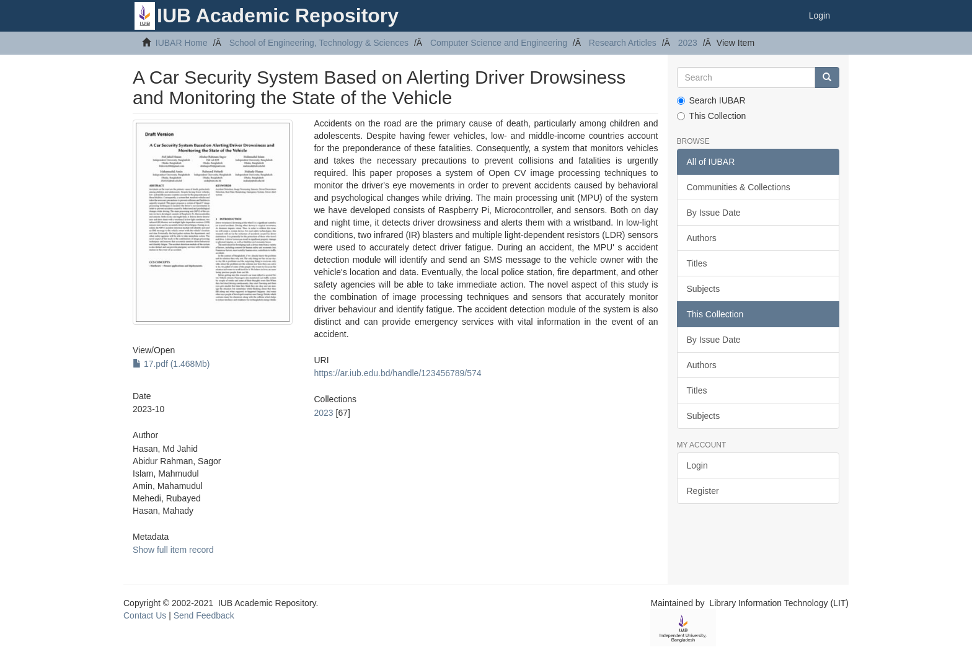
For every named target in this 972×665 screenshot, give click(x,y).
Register (703, 491)
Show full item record (173, 550)
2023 (687, 43)
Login (697, 465)
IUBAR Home (182, 43)
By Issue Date (714, 213)
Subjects (703, 289)
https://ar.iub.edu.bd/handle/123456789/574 (397, 373)
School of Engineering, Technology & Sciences (319, 43)
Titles (697, 263)
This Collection (711, 116)
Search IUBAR (711, 100)
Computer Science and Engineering (498, 43)
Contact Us (144, 615)
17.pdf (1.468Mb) (171, 364)
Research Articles (622, 43)
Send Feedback (204, 615)
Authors (702, 238)
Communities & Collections (738, 187)
